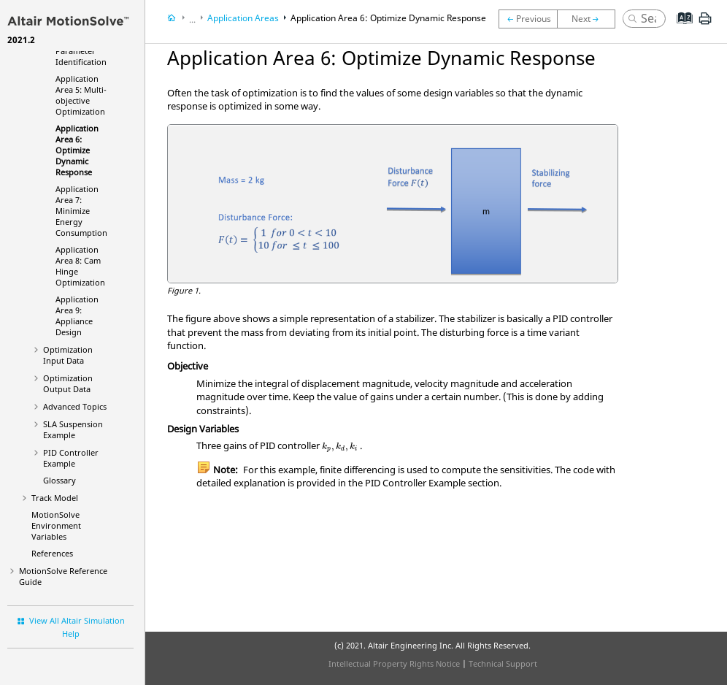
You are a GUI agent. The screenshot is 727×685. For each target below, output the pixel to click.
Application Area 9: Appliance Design (77, 315)
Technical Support (503, 663)
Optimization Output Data (68, 383)
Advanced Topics (75, 406)
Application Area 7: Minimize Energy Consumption (81, 210)
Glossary (59, 480)
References (52, 553)
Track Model (54, 497)
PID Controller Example (71, 458)
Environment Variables (56, 525)
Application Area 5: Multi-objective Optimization (81, 95)
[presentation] (340, 447)
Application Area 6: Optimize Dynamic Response (77, 150)
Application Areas (243, 18)
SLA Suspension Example (73, 429)
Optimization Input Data (68, 355)
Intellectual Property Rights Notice (394, 663)
